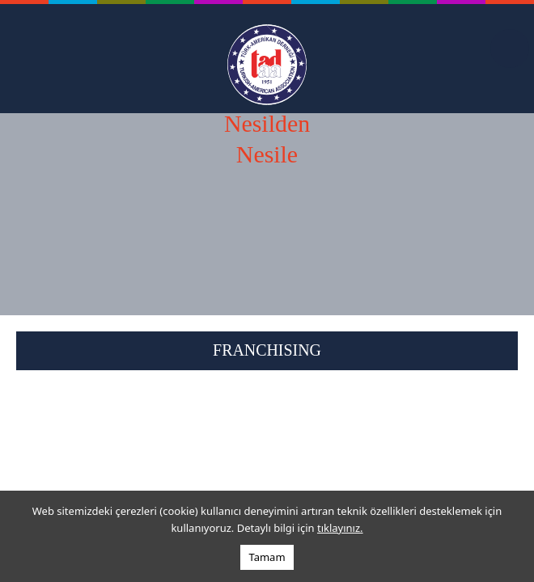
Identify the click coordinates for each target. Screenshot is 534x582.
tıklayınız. (340, 528)
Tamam (266, 557)
